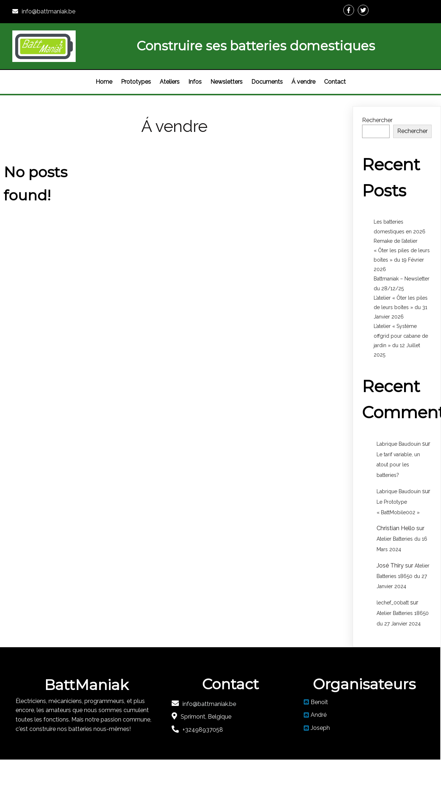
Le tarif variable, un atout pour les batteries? (398, 465)
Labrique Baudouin (399, 444)
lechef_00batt (393, 603)
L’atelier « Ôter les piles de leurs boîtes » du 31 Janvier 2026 (401, 307)
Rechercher (377, 120)
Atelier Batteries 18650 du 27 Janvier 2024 (403, 576)
